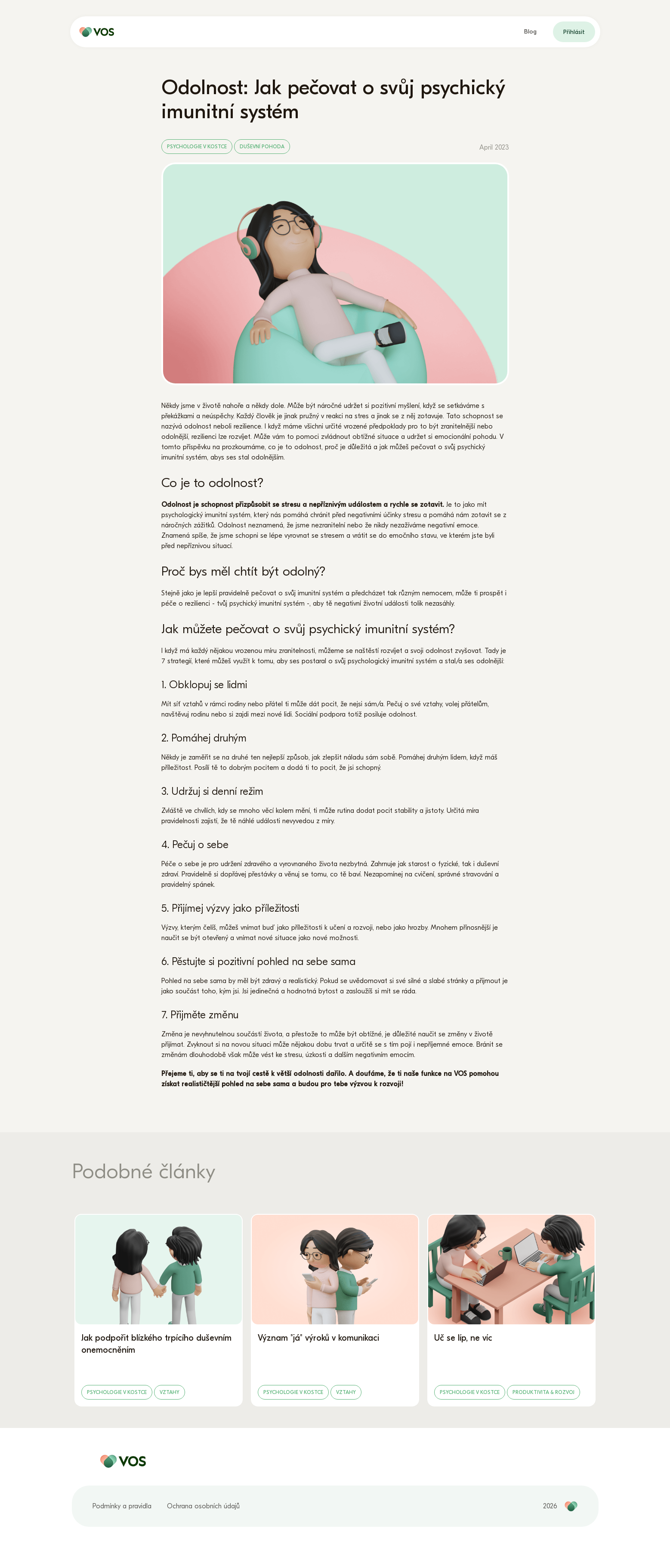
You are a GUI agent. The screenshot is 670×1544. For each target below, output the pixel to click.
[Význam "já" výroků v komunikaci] (335, 1310)
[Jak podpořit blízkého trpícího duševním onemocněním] (158, 1310)
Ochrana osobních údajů (203, 1506)
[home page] (94, 32)
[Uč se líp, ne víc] (511, 1310)
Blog (530, 31)
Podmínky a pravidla (122, 1506)
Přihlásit (574, 32)
